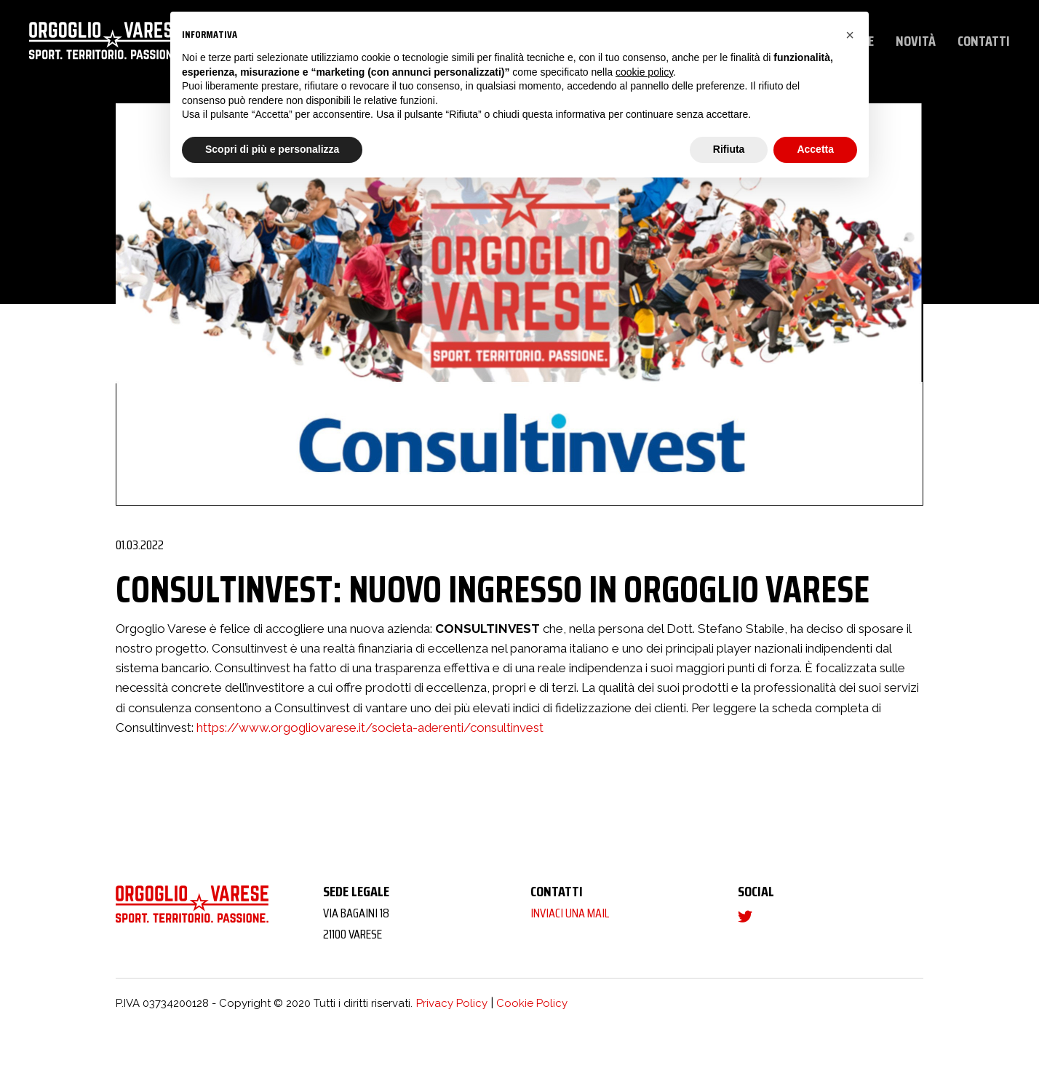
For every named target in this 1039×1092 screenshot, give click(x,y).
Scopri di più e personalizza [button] (272, 149)
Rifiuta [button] (729, 149)
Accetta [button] (815, 149)
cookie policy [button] (644, 72)
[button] (849, 35)
